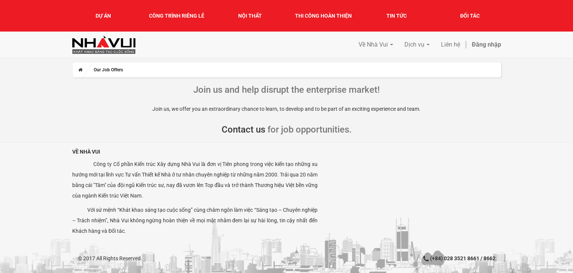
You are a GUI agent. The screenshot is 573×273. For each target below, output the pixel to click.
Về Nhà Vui (86, 152)
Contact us (243, 129)
